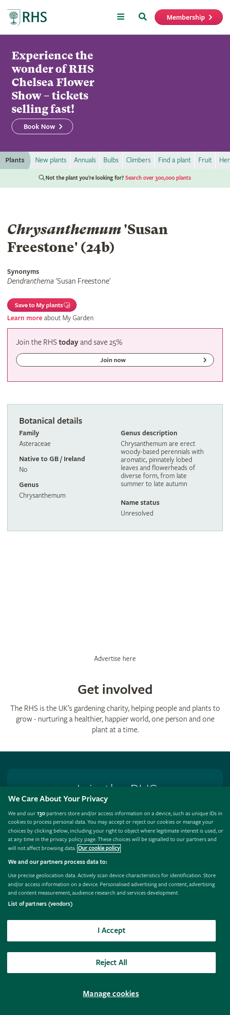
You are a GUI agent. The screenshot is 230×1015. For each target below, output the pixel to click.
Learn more (24, 318)
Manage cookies (111, 993)
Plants (15, 160)
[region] (115, 901)
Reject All (111, 962)
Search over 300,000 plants (158, 178)
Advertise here (115, 659)
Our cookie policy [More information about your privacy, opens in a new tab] (99, 848)
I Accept (111, 930)
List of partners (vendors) (40, 904)
